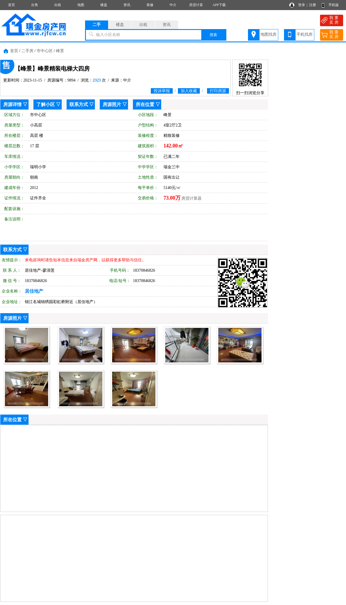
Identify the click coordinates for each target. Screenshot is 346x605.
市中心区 (45, 51)
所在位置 (145, 104)
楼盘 (103, 5)
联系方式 (78, 104)
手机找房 (304, 34)
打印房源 (218, 91)
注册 (312, 5)
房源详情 (12, 104)
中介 (173, 5)
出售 (34, 5)
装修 (149, 5)
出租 (57, 5)
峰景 (60, 51)
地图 (80, 5)
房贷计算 (196, 5)
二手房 (27, 51)
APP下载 (219, 5)
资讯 (126, 5)
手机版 (333, 5)
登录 (301, 5)
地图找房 (268, 34)
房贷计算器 (191, 198)
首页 (11, 5)
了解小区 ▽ (48, 104)
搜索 (213, 35)
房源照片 (112, 104)
